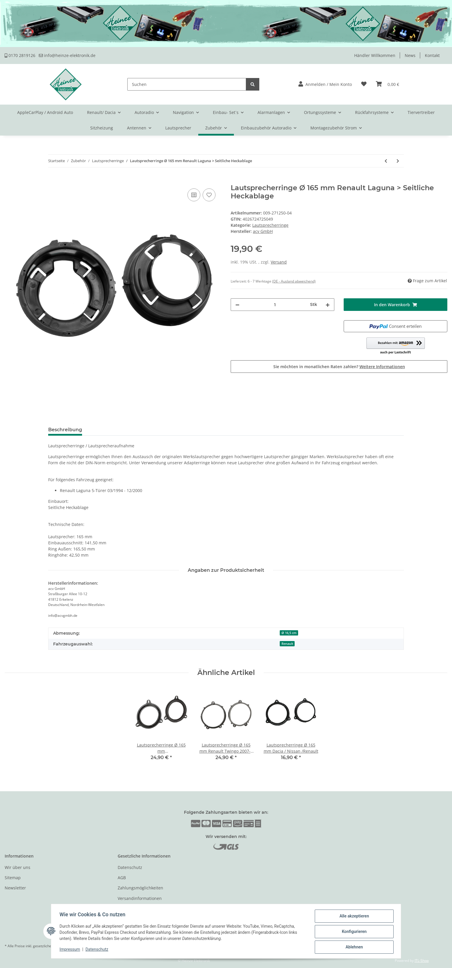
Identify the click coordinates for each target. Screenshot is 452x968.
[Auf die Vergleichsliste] (193, 194)
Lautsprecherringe (270, 225)
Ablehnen (353, 947)
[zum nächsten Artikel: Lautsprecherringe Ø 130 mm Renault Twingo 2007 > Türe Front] (398, 161)
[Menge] (275, 305)
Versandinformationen (140, 898)
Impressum (70, 950)
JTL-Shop (422, 960)
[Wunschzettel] (364, 84)
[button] (325, 84)
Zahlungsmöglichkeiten (140, 888)
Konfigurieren (353, 932)
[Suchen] (186, 84)
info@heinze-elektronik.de (67, 55)
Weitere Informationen (382, 366)
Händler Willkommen (374, 55)
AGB (122, 877)
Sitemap (13, 877)
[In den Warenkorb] (9, 180)
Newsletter (15, 888)
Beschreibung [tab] (65, 429)
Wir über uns (17, 867)
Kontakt (432, 55)
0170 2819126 (20, 55)
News (410, 55)
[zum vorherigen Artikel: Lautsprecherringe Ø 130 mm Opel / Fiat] (386, 161)
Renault (287, 644)
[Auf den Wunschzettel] (209, 194)
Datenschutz (130, 867)
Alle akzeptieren (353, 917)
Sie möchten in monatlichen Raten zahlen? (339, 366)
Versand (279, 262)
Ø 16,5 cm (289, 633)
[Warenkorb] (387, 84)
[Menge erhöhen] (327, 305)
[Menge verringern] (237, 305)
